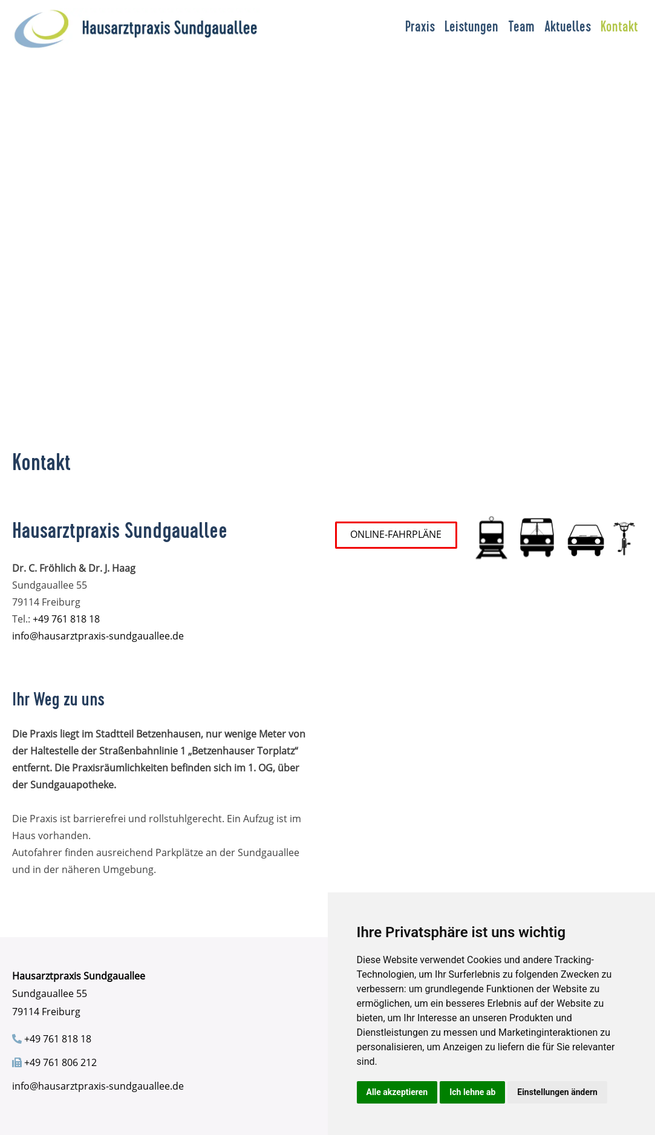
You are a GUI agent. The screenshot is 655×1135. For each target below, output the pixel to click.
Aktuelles (567, 28)
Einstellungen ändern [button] (557, 1092)
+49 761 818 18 (66, 619)
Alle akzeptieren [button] (397, 1092)
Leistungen (471, 28)
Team (521, 28)
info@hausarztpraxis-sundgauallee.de (98, 636)
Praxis (420, 28)
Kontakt (619, 28)
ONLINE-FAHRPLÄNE (396, 534)
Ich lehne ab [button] (472, 1092)
